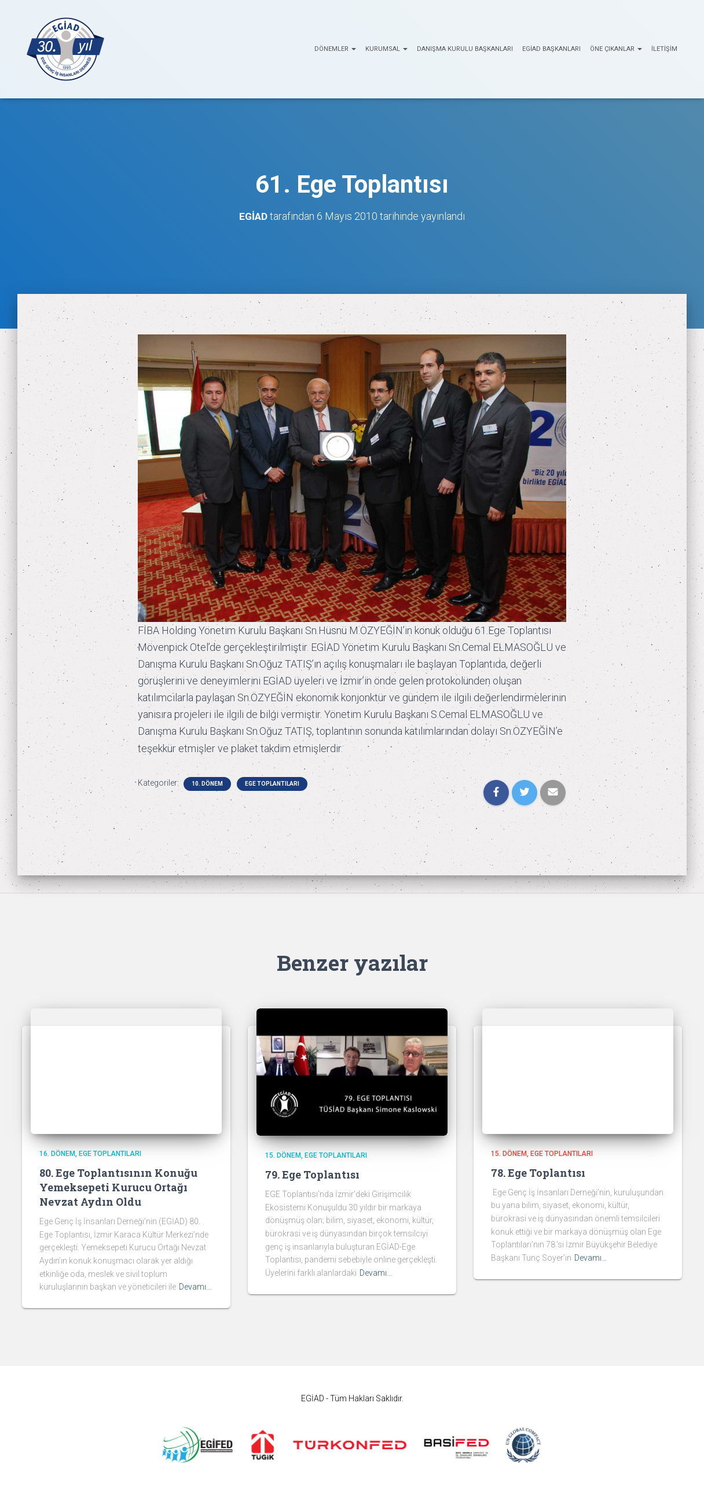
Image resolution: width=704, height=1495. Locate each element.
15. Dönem (283, 1155)
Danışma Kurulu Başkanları (465, 49)
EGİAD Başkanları (551, 49)
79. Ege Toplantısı (312, 1174)
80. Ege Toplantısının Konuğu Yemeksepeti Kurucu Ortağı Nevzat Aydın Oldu (118, 1187)
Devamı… (195, 1286)
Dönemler (335, 49)
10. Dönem (207, 783)
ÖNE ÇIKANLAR (616, 49)
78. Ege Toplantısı (538, 1173)
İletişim (664, 49)
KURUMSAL (386, 49)
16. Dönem (57, 1154)
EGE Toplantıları (272, 783)
